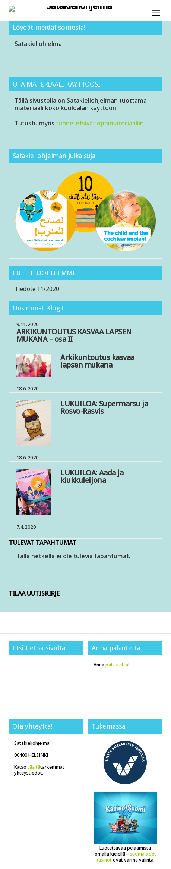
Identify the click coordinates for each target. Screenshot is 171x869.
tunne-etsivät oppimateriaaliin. (100, 123)
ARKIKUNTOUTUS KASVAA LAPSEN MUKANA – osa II (74, 335)
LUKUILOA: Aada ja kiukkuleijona (91, 476)
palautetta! (117, 665)
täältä (34, 767)
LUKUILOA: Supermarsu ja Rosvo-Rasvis (104, 407)
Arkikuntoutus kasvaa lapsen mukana (97, 361)
